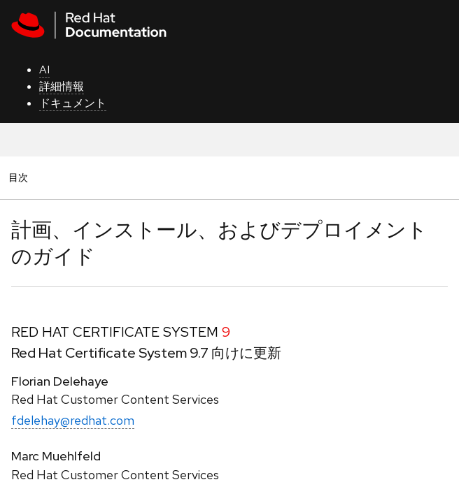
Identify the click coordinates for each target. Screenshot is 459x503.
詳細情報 (61, 86)
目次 (20, 177)
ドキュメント (72, 103)
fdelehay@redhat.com (72, 420)
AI (44, 69)
